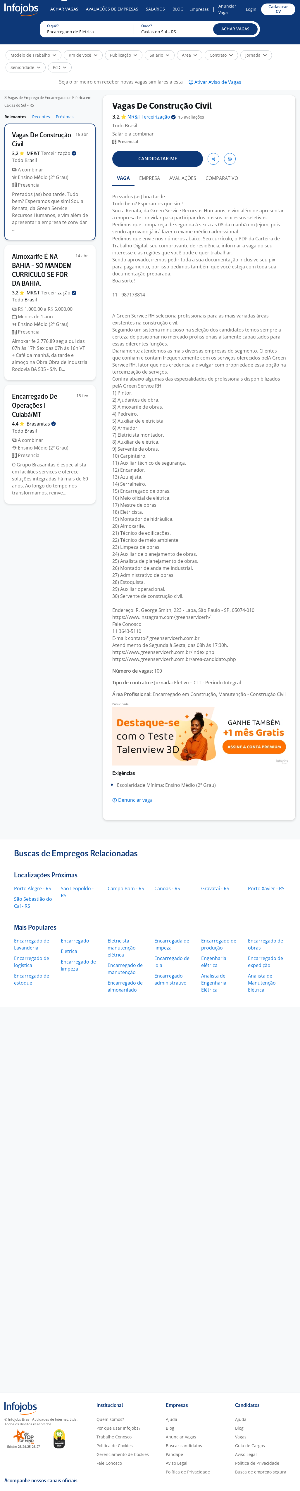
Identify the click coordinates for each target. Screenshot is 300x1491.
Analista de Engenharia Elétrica (213, 983)
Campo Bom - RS (126, 888)
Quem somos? (110, 1419)
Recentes (41, 116)
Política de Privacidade (188, 1472)
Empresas (199, 9)
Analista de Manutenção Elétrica (262, 983)
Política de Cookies (114, 1445)
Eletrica (69, 951)
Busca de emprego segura (260, 1472)
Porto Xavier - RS (266, 888)
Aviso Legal (176, 1463)
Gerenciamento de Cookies (122, 1454)
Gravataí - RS (215, 888)
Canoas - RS (167, 888)
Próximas (65, 116)
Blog (178, 9)
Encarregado (75, 941)
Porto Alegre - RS (32, 888)
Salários (155, 9)
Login (251, 9)
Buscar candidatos (184, 1445)
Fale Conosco (109, 1463)
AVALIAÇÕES (182, 178)
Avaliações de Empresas (112, 9)
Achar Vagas (64, 9)
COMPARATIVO (222, 178)
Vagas (240, 1437)
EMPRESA (149, 178)
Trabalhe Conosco (114, 1437)
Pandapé (174, 1454)
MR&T (51, 153)
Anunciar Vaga (227, 9)
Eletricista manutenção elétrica (122, 948)
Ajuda (171, 1419)
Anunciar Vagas (181, 1437)
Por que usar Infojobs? (118, 1428)
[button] (235, 29)
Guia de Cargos (250, 1445)
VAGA (123, 178)
